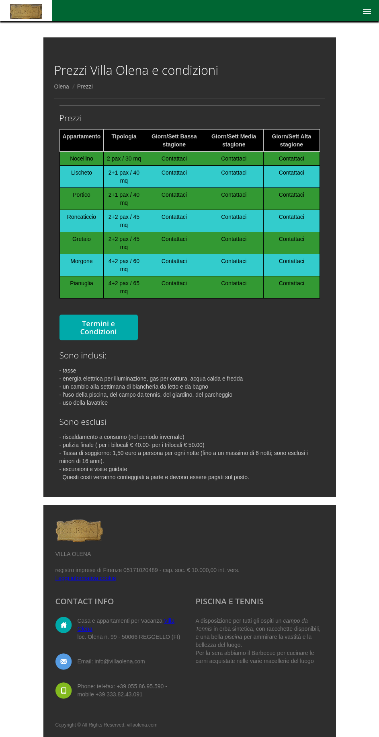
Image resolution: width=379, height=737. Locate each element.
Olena (61, 86)
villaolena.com (142, 725)
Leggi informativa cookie (85, 578)
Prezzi (85, 86)
